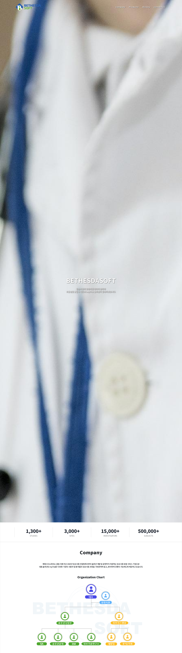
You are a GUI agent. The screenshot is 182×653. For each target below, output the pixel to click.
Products (134, 7)
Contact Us (159, 7)
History (146, 7)
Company (120, 7)
